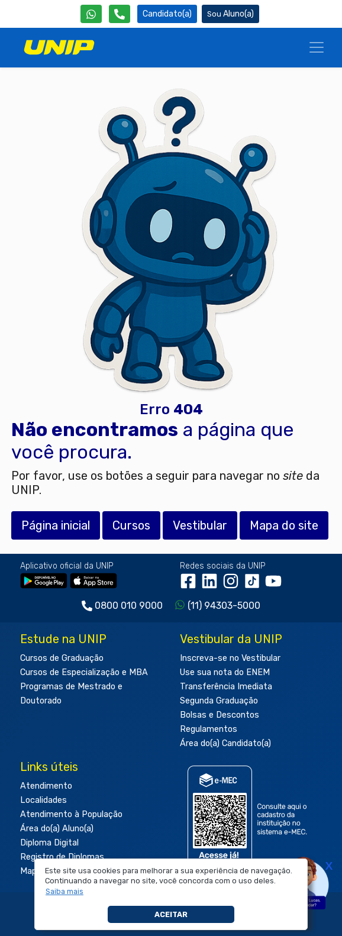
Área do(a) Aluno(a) (56, 829)
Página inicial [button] (55, 525)
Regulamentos (208, 729)
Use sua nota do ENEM (225, 672)
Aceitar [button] (171, 914)
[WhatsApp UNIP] (91, 14)
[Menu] (317, 47)
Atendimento (46, 786)
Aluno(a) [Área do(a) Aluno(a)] (230, 14)
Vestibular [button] (200, 525)
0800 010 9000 (129, 605)
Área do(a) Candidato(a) (225, 743)
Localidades (43, 800)
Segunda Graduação (219, 701)
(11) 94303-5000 (224, 605)
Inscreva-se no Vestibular (230, 658)
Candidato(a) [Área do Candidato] (167, 14)
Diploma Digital (49, 843)
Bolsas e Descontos (219, 715)
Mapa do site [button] (284, 525)
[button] (65, 892)
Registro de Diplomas (62, 857)
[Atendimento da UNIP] (119, 14)
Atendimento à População (71, 814)
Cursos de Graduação (62, 658)
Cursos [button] (131, 525)
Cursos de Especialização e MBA (84, 672)
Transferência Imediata (226, 687)
